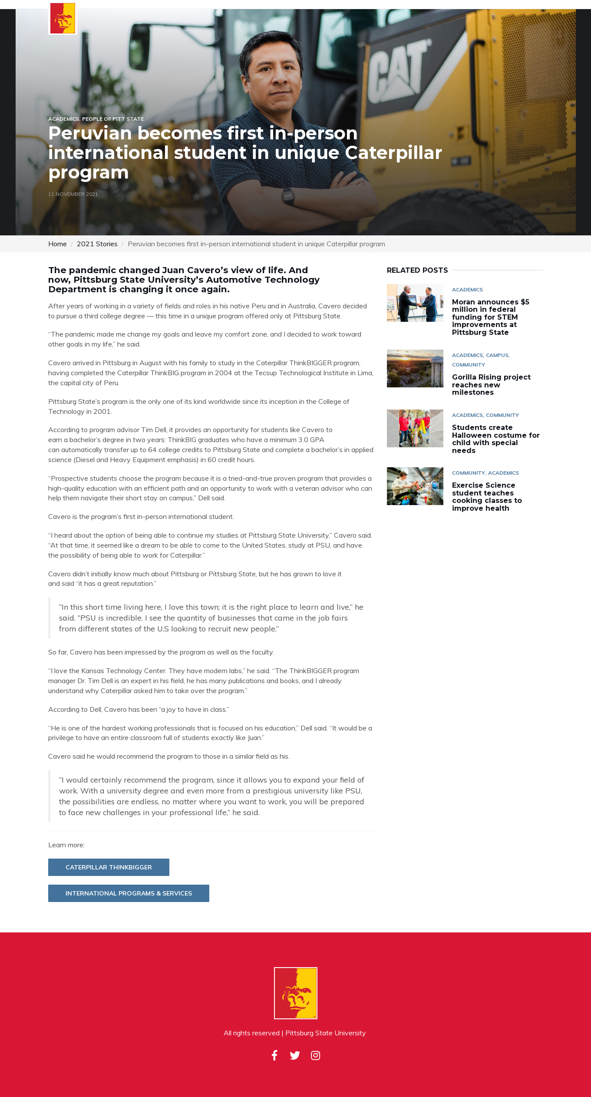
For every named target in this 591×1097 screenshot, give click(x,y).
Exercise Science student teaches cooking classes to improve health (487, 496)
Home (57, 243)
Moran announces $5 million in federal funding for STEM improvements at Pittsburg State (490, 317)
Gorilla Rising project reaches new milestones (491, 385)
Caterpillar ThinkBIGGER (109, 867)
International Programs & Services (129, 893)
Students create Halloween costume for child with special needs (496, 439)
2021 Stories (97, 243)
